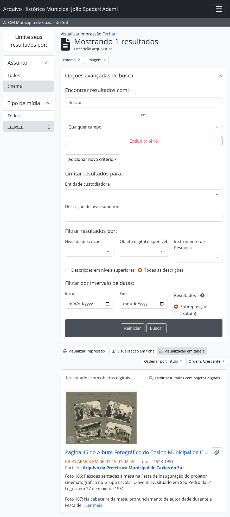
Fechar (109, 34)
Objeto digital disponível (143, 241)
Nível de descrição (83, 241)
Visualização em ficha (133, 351)
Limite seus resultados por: (29, 40)
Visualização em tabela (182, 351)
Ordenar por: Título (161, 361)
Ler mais (94, 505)
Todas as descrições (164, 270)
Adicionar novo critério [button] (90, 159)
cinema (28, 87)
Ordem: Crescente (205, 361)
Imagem (28, 127)
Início (70, 293)
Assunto (17, 62)
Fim (123, 293)
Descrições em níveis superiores (103, 270)
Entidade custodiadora (87, 184)
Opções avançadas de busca (99, 75)
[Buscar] (143, 102)
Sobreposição (193, 306)
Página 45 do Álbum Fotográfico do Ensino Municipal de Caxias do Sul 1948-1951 (137, 452)
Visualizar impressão (84, 351)
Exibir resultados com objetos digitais (184, 377)
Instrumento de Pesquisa (189, 245)
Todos (14, 75)
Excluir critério (144, 141)
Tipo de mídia (24, 103)
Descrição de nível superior (92, 206)
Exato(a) (188, 313)
